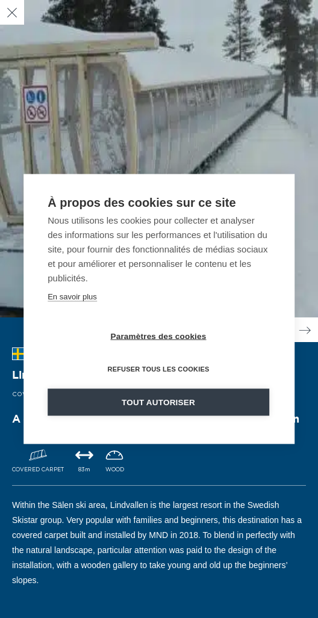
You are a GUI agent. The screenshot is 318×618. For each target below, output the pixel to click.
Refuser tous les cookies (158, 369)
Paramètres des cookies (159, 336)
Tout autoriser (158, 402)
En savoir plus (72, 296)
